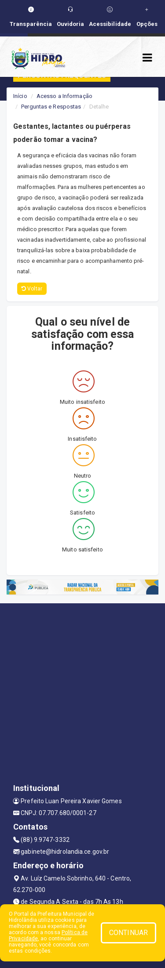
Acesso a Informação (64, 96)
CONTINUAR (128, 932)
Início (20, 96)
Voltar (32, 289)
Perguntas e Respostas (51, 106)
